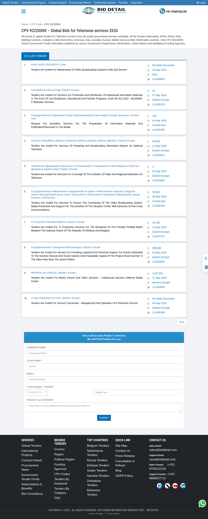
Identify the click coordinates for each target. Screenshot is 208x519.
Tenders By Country (104, 2)
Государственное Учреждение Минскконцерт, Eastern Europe (65, 247)
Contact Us (122, 450)
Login (201, 2)
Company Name (36, 347)
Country (59, 449)
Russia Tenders (97, 460)
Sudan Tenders (97, 470)
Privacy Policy (113, 513)
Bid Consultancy (32, 493)
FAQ (57, 498)
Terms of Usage (96, 513)
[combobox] (37, 392)
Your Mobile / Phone (40, 387)
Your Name (34, 360)
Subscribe (136, 2)
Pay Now (123, 2)
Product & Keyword (40, 400)
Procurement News (80, 2)
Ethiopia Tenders (98, 465)
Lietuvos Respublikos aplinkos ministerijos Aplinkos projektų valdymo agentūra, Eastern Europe (83, 140)
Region (59, 454)
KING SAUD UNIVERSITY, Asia (48, 64)
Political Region (64, 459)
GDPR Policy (124, 475)
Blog (118, 470)
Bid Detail (153, 510)
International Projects (34, 2)
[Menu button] (24, 11)
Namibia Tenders (98, 475)
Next (181, 322)
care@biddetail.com (162, 459)
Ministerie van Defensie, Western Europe (53, 272)
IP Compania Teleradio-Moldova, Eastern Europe (57, 222)
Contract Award (57, 2)
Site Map (121, 445)
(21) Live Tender (35, 56)
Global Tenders (10, 2)
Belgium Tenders (98, 445)
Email (30, 373)
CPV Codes (62, 474)
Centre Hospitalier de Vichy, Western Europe (55, 298)
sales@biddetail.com (163, 450)
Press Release (125, 456)
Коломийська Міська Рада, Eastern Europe (55, 90)
